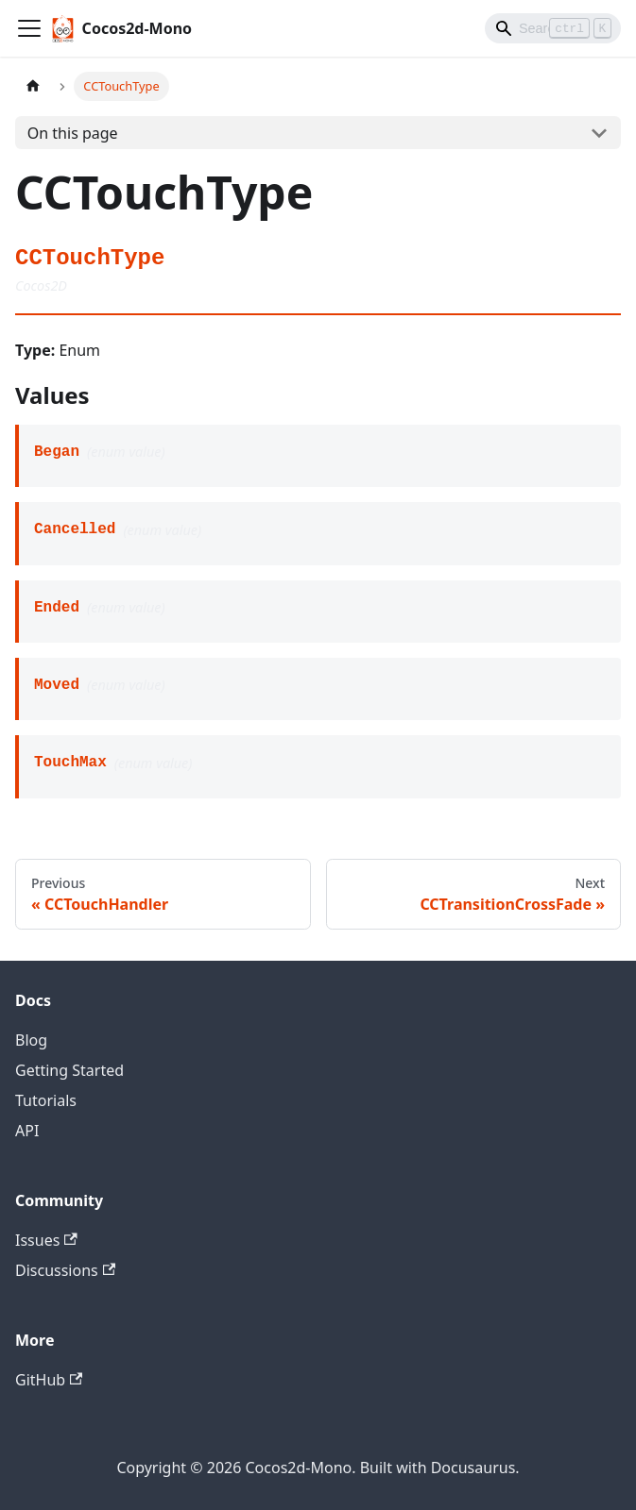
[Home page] (33, 86)
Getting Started (69, 1070)
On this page (72, 133)
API (27, 1130)
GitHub (48, 1379)
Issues (46, 1240)
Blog (31, 1040)
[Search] (553, 28)
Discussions (65, 1270)
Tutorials (46, 1100)
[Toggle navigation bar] (29, 28)
